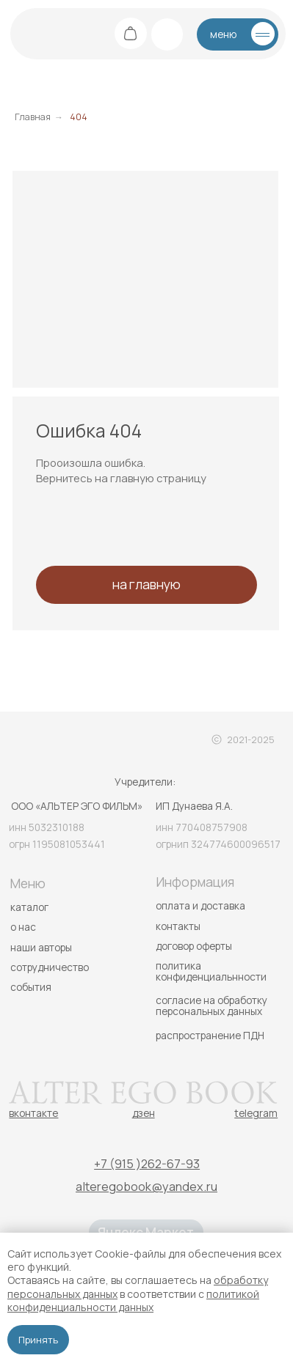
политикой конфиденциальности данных (133, 1300)
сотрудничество (49, 967)
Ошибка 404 (89, 430)
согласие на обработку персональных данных (211, 1005)
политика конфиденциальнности (211, 971)
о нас (23, 927)
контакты (178, 926)
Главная (33, 117)
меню (223, 34)
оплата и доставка (200, 905)
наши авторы (41, 947)
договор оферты (194, 946)
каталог (29, 907)
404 (78, 117)
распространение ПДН (210, 1035)
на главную (146, 584)
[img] (38, 33)
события (30, 987)
